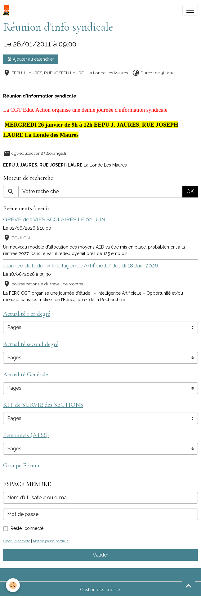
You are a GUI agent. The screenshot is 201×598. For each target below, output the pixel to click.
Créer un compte (16, 541)
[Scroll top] (188, 585)
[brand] (7, 10)
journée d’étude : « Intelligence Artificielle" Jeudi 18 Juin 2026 (80, 265)
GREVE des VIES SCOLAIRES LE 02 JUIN (54, 219)
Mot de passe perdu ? (50, 541)
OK (190, 191)
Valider (100, 555)
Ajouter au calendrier (30, 59)
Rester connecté (27, 528)
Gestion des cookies (100, 589)
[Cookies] (13, 585)
